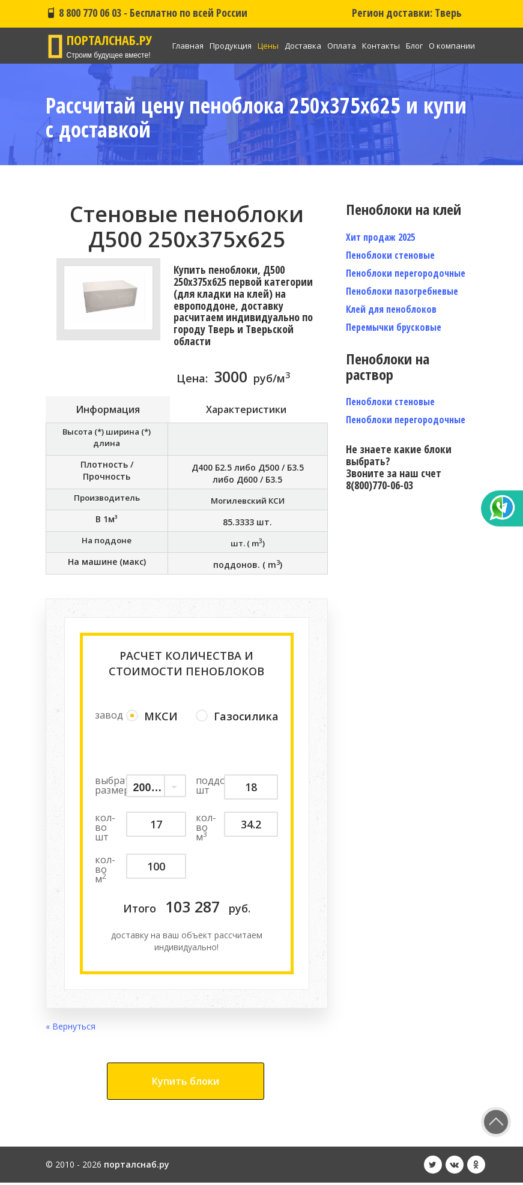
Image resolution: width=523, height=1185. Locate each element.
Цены (268, 45)
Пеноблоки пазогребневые (402, 291)
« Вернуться (70, 1028)
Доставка (303, 45)
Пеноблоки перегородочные (405, 273)
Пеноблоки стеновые (390, 255)
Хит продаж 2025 (380, 237)
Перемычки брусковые (393, 327)
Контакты (381, 45)
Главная (188, 45)
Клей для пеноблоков (391, 309)
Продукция (231, 45)
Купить (185, 1083)
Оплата (341, 45)
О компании (452, 45)
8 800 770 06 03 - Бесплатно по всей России (146, 12)
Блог (414, 45)
